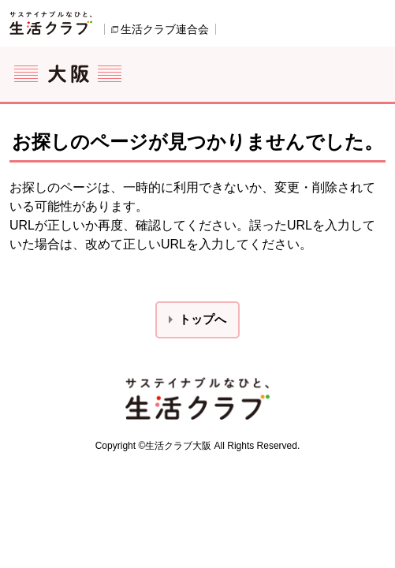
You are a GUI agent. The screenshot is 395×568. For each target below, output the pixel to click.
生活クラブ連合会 (165, 29)
